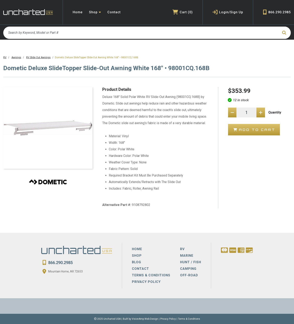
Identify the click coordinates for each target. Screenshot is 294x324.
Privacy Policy (168, 318)
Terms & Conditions (189, 318)
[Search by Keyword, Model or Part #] (141, 33)
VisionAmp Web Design (145, 318)
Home (77, 12)
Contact (114, 12)
